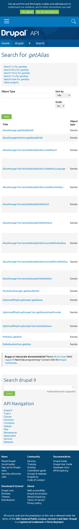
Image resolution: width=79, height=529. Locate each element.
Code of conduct (36, 480)
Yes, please (27, 12)
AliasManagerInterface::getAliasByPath (23, 137)
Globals (8, 426)
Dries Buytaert (55, 522)
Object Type (8, 91)
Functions (9, 419)
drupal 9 (8, 410)
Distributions (8, 500)
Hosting (31, 467)
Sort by (59, 91)
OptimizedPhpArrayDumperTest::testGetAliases (27, 326)
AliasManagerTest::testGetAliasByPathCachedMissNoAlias (33, 187)
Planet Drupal (8, 461)
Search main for (16, 79)
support (9, 359)
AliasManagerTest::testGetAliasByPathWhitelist (27, 278)
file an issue (60, 356)
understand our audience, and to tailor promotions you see (39, 7)
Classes (8, 416)
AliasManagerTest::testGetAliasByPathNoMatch (27, 223)
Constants (9, 423)
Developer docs (61, 467)
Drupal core (7, 490)
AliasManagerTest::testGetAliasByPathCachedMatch (30, 150)
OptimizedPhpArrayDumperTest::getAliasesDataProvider (32, 312)
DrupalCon (32, 477)
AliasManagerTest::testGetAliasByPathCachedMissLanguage (34, 168)
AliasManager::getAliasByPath (18, 130)
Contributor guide (36, 470)
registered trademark (31, 522)
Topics (7, 413)
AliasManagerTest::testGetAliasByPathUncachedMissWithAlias (35, 261)
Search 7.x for (15, 66)
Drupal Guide (60, 461)
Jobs (3, 477)
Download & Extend (12, 486)
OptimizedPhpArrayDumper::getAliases (23, 300)
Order (58, 102)
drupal (19, 43)
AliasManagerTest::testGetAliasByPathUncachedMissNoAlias (34, 243)
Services (8, 439)
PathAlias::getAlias (12, 337)
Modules (5, 493)
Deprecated (10, 435)
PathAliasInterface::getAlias (17, 344)
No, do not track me (47, 12)
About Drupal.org (36, 496)
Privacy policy (34, 503)
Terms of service (36, 500)
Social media (8, 464)
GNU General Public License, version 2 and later (42, 519)
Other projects (11, 82)
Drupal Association (37, 493)
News (4, 456)
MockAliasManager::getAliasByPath (21, 291)
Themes (5, 496)
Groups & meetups (37, 473)
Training (31, 464)
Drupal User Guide (62, 464)
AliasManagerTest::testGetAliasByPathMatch (26, 204)
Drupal (73, 519)
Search (40, 43)
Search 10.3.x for (17, 73)
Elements (8, 442)
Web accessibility (36, 490)
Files (6, 429)
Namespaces (10, 432)
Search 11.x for (16, 76)
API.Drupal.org (60, 470)
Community (33, 456)
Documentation (61, 456)
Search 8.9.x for (16, 70)
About (30, 486)
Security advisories (11, 473)
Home (5, 43)
